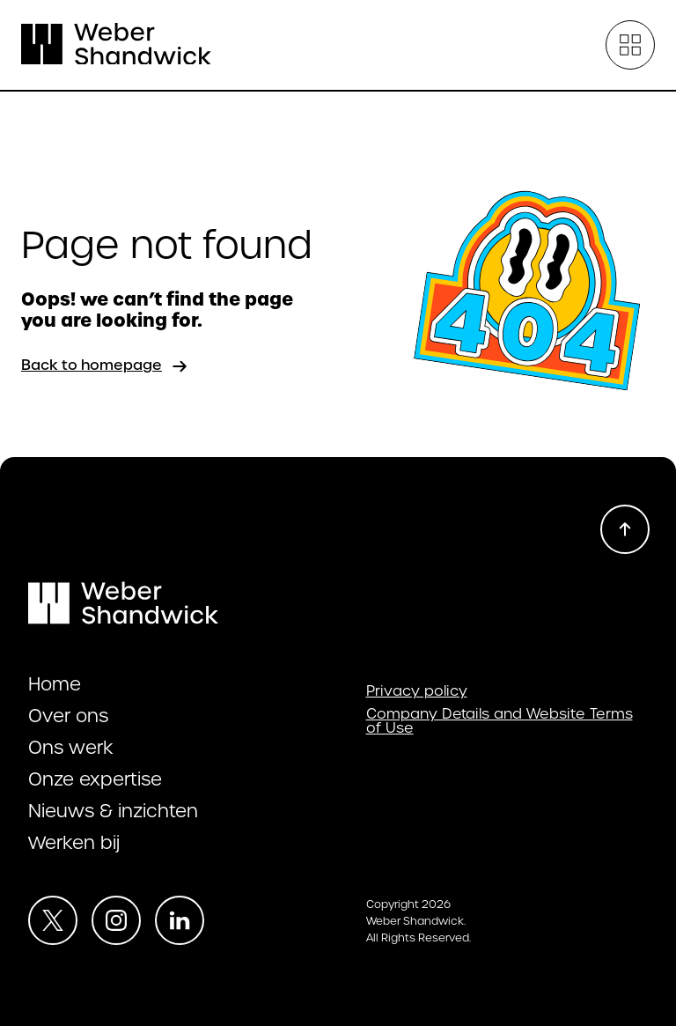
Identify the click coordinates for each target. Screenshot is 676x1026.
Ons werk (71, 747)
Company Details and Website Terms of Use (499, 721)
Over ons (68, 716)
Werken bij (74, 842)
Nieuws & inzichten (113, 811)
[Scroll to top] (625, 529)
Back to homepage (105, 366)
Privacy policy (416, 691)
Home (54, 684)
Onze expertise (95, 779)
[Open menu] (630, 45)
